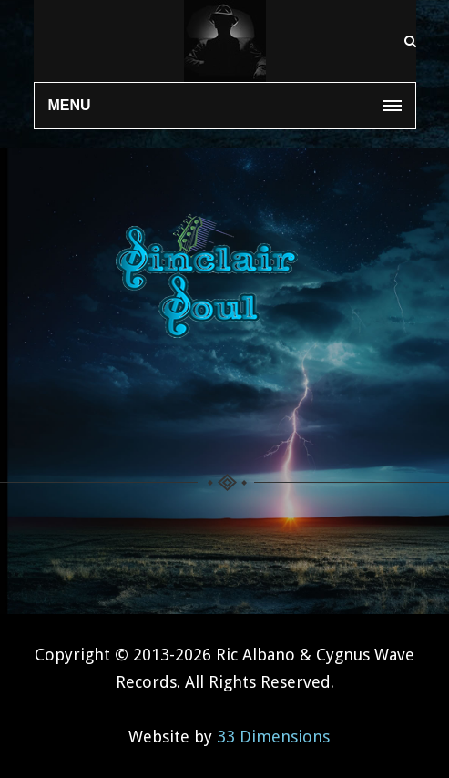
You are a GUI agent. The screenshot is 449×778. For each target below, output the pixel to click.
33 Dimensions (273, 736)
